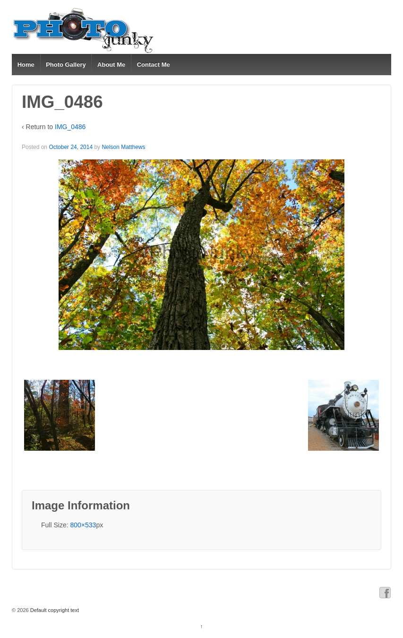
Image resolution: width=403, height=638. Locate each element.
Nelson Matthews (123, 147)
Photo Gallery (66, 64)
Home (25, 64)
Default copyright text (54, 610)
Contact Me (153, 64)
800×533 (83, 525)
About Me (111, 64)
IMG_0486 (70, 127)
